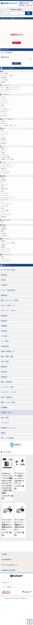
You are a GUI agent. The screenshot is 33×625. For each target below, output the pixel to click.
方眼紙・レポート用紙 (7, 159)
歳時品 (3, 433)
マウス (3, 96)
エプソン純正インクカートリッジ (10, 87)
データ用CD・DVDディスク (9, 125)
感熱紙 (3, 82)
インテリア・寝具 (7, 387)
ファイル (3, 162)
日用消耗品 (5, 346)
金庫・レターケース (6, 254)
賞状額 (3, 240)
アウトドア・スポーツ (9, 310)
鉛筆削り (3, 139)
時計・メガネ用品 (7, 438)
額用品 (3, 247)
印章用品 (3, 180)
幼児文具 (3, 233)
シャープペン (5, 132)
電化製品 (4, 377)
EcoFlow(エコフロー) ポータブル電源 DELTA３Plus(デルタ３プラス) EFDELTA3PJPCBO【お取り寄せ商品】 (7, 483)
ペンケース (4, 141)
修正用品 (3, 143)
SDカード (4, 121)
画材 (2, 231)
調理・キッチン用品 (8, 402)
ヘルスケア (5, 423)
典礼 (2, 222)
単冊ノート (4, 148)
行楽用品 (4, 285)
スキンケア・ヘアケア (9, 392)
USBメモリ (4, 123)
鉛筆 (2, 130)
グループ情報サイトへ (8, 587)
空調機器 (4, 326)
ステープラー (20, 18)
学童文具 (3, 225)
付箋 (2, 178)
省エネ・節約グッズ (8, 305)
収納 (2, 105)
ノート (3, 146)
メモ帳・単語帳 (5, 157)
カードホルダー (5, 173)
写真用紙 (3, 77)
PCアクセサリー (5, 94)
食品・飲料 (5, 418)
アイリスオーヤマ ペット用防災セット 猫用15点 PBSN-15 (7, 525)
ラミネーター (5, 195)
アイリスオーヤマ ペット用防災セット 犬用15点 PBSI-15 (19, 525)
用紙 (2, 71)
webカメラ (4, 111)
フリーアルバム (5, 251)
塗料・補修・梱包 (7, 356)
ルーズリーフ (5, 155)
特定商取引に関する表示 (8, 570)
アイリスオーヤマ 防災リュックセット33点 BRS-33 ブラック (19, 478)
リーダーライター (6, 109)
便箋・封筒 (4, 188)
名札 (2, 191)
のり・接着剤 (5, 210)
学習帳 (3, 152)
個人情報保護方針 (7, 559)
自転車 (3, 280)
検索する (16, 63)
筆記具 (3, 128)
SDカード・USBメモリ (7, 119)
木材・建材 (5, 361)
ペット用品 (5, 341)
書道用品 (3, 229)
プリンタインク (5, 85)
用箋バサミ (4, 168)
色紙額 (3, 245)
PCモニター (4, 116)
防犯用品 (4, 321)
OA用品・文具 (4, 18)
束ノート (3, 150)
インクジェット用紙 (6, 75)
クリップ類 (4, 206)
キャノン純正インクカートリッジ (10, 89)
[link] (16, 445)
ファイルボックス (6, 261)
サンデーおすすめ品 (8, 270)
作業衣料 (4, 331)
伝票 (2, 186)
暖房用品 (4, 316)
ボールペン (4, 134)
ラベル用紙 (4, 80)
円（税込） (7, 497)
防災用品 (4, 275)
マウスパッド (5, 103)
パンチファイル (5, 164)
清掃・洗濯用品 (6, 397)
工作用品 (3, 235)
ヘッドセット (5, 114)
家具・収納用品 (6, 382)
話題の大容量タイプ (8, 351)
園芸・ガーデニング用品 (9, 300)
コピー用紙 (4, 73)
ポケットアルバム (6, 249)
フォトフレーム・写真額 (8, 243)
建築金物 (4, 367)
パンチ (3, 201)
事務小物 (3, 217)
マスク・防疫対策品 (8, 290)
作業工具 (4, 372)
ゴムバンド (4, 184)
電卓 (2, 208)
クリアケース (5, 170)
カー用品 (4, 336)
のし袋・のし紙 (5, 220)
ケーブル (3, 98)
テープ (3, 212)
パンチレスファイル (6, 166)
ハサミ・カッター (6, 204)
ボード (3, 182)
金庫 (2, 256)
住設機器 (4, 407)
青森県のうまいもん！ (9, 428)
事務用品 (12, 18)
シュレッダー (5, 193)
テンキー (3, 107)
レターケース (5, 258)
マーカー (3, 137)
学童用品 (3, 227)
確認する (16, 43)
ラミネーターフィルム (7, 197)
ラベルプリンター (6, 214)
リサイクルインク (6, 91)
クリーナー (4, 101)
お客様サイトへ (6, 582)
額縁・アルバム (5, 238)
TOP (29, 622)
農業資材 (4, 295)
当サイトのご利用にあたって (10, 565)
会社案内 (4, 554)
